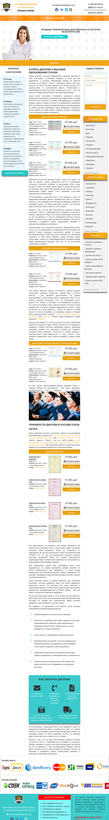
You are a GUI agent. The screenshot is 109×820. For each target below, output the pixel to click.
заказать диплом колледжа (40, 438)
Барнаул (89, 191)
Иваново (89, 226)
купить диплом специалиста (68, 314)
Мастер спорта (92, 152)
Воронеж (89, 219)
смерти (42, 445)
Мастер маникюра (93, 149)
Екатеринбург (91, 222)
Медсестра (90, 160)
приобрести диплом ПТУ (67, 438)
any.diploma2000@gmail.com (63, 5)
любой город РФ (39, 467)
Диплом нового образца (95, 277)
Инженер (89, 137)
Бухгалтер (90, 129)
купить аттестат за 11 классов (67, 435)
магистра (46, 316)
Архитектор (90, 125)
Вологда (89, 215)
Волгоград (90, 207)
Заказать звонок (95, 12)
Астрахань (90, 187)
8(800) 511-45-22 (95, 7)
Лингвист (89, 145)
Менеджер (90, 164)
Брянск (89, 199)
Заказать (71, 131)
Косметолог (90, 141)
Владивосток (91, 203)
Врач (88, 133)
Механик (89, 168)
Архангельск (91, 183)
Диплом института (93, 255)
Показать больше (91, 173)
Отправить (95, 107)
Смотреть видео (73, 126)
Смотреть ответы (14, 173)
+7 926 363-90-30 (95, 4)
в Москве (40, 319)
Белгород (89, 195)
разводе (54, 442)
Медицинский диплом (95, 156)
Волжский (90, 211)
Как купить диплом (93, 273)
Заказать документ (54, 36)
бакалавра (33, 316)
